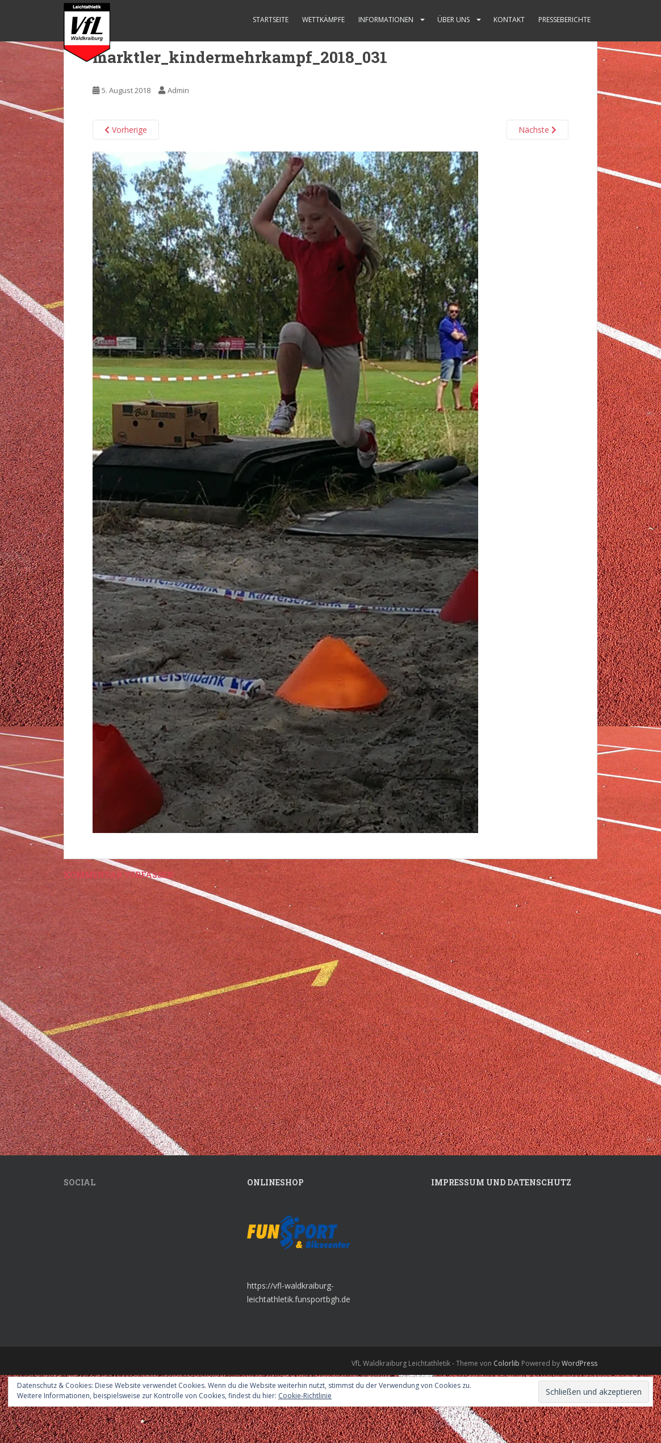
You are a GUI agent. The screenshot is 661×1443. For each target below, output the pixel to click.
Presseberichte (564, 19)
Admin (178, 90)
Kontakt (509, 19)
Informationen (385, 19)
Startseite (270, 19)
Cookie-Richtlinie (305, 1395)
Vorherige (125, 129)
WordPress (579, 1363)
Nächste (537, 129)
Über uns (453, 19)
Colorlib (506, 1363)
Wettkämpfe (323, 19)
